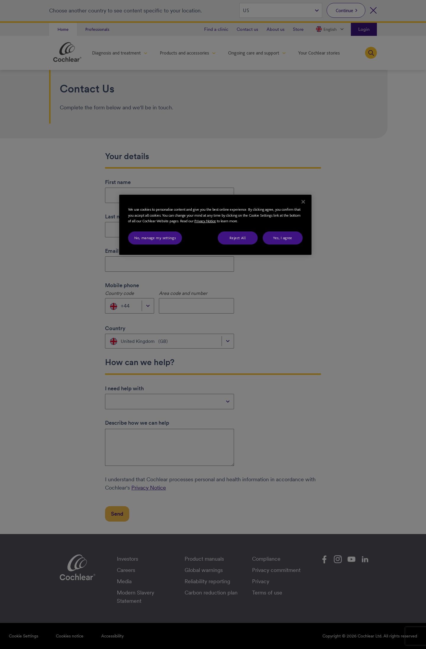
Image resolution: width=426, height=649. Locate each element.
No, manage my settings (155, 238)
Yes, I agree (282, 238)
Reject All (238, 238)
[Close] (303, 201)
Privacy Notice (205, 221)
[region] (215, 225)
